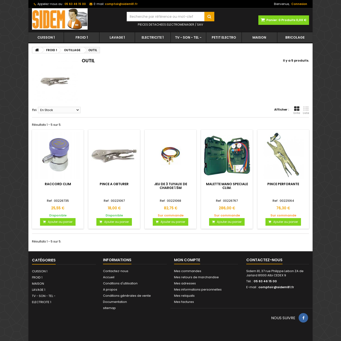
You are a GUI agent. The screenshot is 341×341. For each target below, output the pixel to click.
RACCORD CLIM (58, 184)
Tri (34, 110)
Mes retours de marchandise (196, 277)
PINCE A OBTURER (114, 184)
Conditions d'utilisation (120, 283)
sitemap (109, 308)
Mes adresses (185, 283)
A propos (110, 289)
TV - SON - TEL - (188, 37)
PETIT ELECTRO (224, 37)
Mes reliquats (184, 295)
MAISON (259, 37)
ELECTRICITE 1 (153, 37)
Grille (296, 110)
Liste (306, 110)
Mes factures (184, 302)
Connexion (299, 4)
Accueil (108, 277)
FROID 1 (82, 37)
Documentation (115, 302)
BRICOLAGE (295, 37)
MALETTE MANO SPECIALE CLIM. (227, 186)
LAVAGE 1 (117, 37)
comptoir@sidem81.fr (276, 287)
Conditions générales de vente (127, 295)
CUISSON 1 (46, 37)
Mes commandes (187, 271)
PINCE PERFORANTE (283, 184)
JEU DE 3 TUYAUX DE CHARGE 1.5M (170, 186)
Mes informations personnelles (198, 289)
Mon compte (187, 260)
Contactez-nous (115, 271)
